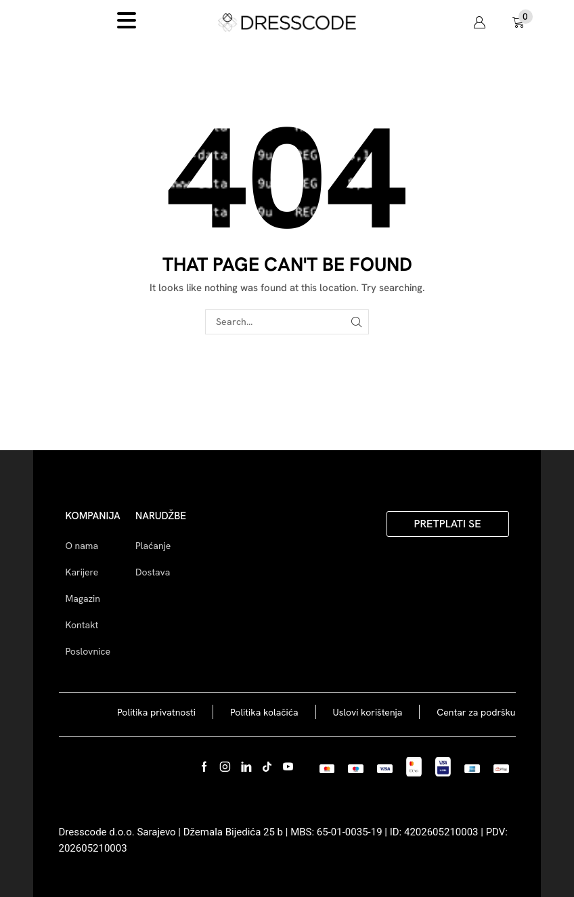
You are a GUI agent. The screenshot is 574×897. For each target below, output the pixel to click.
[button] (479, 22)
